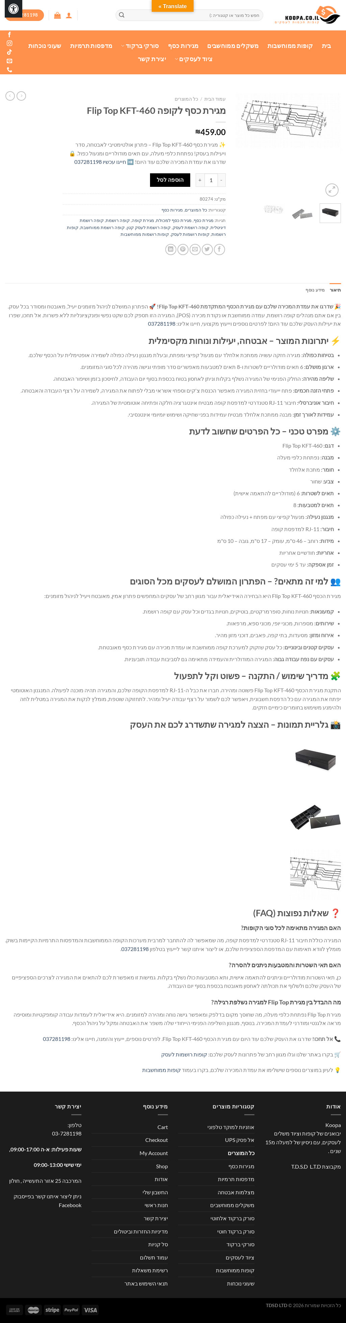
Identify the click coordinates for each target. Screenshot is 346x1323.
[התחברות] (69, 15)
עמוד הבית (215, 99)
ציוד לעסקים (194, 59)
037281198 (161, 323)
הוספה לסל (170, 180)
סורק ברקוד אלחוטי (232, 1218)
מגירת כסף (204, 220)
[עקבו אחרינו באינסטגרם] (9, 44)
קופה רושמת (118, 220)
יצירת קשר (152, 59)
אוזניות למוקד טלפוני (230, 1127)
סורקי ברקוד (140, 45)
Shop (162, 1166)
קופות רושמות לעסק (190, 234)
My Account (154, 1153)
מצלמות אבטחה (236, 1192)
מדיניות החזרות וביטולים (141, 1231)
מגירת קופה (143, 220)
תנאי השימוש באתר (146, 1283)
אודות (161, 1179)
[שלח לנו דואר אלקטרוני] (9, 61)
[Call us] (9, 70)
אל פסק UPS (239, 1140)
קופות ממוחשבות (290, 45)
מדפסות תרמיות (91, 45)
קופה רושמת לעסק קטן (149, 227)
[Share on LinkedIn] (170, 249)
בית (326, 45)
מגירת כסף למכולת (174, 220)
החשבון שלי (155, 1192)
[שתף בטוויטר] (207, 249)
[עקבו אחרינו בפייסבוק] (9, 35)
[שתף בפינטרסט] (183, 249)
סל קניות (158, 1244)
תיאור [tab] (335, 290)
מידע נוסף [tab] (315, 290)
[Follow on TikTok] (9, 52)
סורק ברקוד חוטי (235, 1231)
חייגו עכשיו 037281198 (100, 161)
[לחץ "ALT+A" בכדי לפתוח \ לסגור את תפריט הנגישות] (13, 9)
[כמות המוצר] (211, 180)
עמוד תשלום (154, 1257)
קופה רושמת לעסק (190, 227)
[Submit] (122, 15)
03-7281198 (66, 1133)
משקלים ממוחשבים (232, 45)
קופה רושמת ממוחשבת (102, 227)
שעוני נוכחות (44, 45)
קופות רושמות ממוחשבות (145, 234)
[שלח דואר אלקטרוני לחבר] (195, 249)
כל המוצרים (186, 99)
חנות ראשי (156, 1205)
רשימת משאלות (150, 1270)
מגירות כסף (183, 45)
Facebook (70, 1205)
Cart (162, 1127)
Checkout (156, 1140)
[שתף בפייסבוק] (219, 249)
